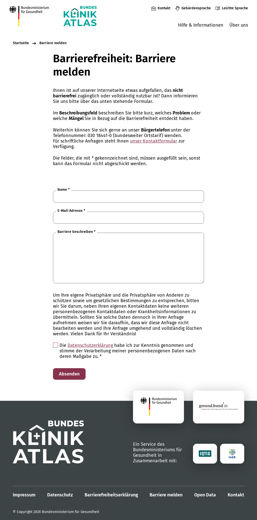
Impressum (24, 495)
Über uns (238, 25)
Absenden (69, 374)
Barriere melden (53, 43)
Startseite (21, 43)
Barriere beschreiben (76, 232)
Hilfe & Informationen (200, 25)
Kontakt (164, 8)
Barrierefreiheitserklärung (111, 495)
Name (63, 189)
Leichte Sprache (235, 8)
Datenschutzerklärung (91, 345)
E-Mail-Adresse (71, 211)
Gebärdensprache (196, 8)
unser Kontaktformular (153, 141)
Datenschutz (60, 495)
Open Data (205, 495)
